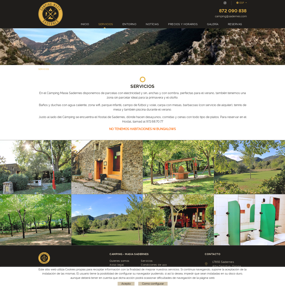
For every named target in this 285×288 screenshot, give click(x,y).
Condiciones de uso (154, 264)
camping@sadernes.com (231, 16)
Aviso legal (117, 264)
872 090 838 (232, 10)
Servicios (147, 260)
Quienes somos (119, 260)
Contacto (116, 268)
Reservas (46, 269)
